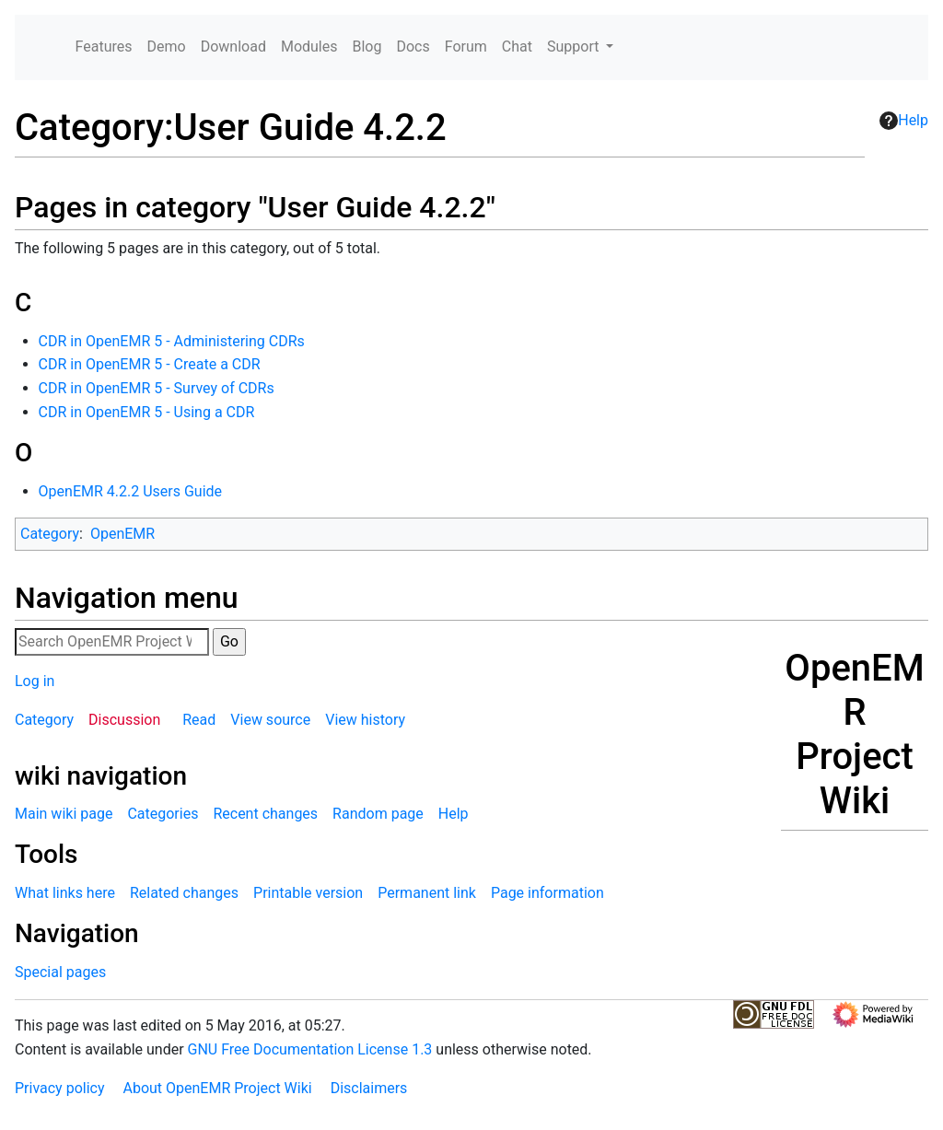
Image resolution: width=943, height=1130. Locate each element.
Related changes (184, 893)
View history (365, 719)
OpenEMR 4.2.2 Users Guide (130, 491)
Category (49, 533)
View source (270, 719)
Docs (412, 46)
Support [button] (574, 46)
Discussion (124, 719)
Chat (517, 46)
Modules (309, 46)
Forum (466, 46)
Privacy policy (60, 1088)
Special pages (60, 972)
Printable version (308, 893)
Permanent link (427, 893)
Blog (366, 46)
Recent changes (265, 813)
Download (233, 46)
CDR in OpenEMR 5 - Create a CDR (150, 364)
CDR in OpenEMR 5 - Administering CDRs (172, 341)
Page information (547, 893)
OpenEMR (122, 533)
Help (903, 120)
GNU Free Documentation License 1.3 (310, 1049)
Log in (34, 681)
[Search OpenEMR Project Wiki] (112, 642)
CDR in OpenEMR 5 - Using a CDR (147, 412)
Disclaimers (369, 1088)
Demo (166, 46)
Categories (162, 813)
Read (198, 719)
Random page (378, 813)
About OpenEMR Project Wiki (216, 1088)
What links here (65, 893)
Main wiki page (63, 813)
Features (104, 46)
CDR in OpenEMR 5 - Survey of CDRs (156, 388)
